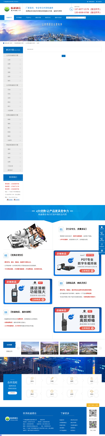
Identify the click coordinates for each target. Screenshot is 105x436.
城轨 (9, 123)
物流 (9, 136)
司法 (9, 68)
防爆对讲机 (62, 425)
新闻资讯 (73, 427)
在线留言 (100, 1)
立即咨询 (12, 392)
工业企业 (10, 166)
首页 (11, 43)
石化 (9, 93)
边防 (9, 76)
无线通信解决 (74, 425)
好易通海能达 (63, 422)
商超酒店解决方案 (12, 145)
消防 (9, 72)
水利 (38, 43)
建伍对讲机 (73, 422)
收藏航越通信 (91, 1)
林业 (9, 102)
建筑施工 (10, 170)
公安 (9, 59)
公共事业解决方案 (30, 43)
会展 (9, 161)
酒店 (9, 149)
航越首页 (62, 420)
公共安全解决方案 (12, 55)
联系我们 (73, 430)
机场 (9, 132)
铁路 (9, 119)
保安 (9, 157)
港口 (9, 127)
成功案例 (62, 427)
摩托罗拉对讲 (74, 420)
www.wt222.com (13, 197)
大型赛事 (10, 110)
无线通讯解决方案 (18, 43)
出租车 (10, 140)
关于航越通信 (63, 430)
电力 (9, 106)
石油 (9, 89)
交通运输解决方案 (12, 115)
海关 (9, 80)
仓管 (9, 153)
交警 (9, 64)
